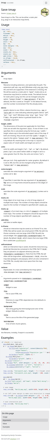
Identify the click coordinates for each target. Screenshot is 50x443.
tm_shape (10, 346)
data (5, 344)
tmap (3, 2)
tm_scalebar (11, 365)
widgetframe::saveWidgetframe (15, 281)
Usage (5, 417)
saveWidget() (20, 240)
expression (25, 352)
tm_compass (11, 367)
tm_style (8, 361)
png (43, 110)
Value (5, 423)
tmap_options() (30, 99)
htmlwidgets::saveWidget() (14, 254)
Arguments (7, 420)
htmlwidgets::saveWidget (31, 278)
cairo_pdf (7, 113)
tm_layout (19, 395)
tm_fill (12, 348)
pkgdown (13, 439)
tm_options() (39, 171)
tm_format (8, 363)
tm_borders (13, 354)
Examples (6, 427)
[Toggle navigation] (46, 3)
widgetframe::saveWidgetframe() (30, 236)
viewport (7, 211)
